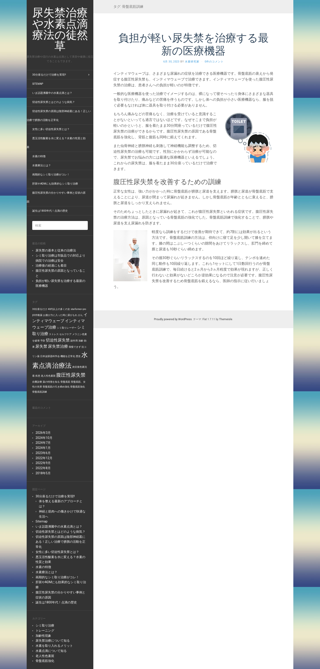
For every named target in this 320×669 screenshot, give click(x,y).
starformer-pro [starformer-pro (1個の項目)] (78, 309)
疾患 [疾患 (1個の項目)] (37, 375)
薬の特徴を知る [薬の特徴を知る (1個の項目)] (51, 381)
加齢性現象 (43, 635)
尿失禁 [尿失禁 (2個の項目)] (41, 346)
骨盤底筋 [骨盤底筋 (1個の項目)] (65, 381)
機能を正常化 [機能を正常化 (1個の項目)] (67, 356)
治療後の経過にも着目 (51, 265)
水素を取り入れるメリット (54, 645)
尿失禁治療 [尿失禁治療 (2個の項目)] (58, 346)
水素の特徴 (39, 156)
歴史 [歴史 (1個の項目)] (78, 356)
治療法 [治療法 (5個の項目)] (62, 365)
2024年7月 (43, 442)
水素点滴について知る (51, 651)
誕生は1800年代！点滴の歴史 (50, 210)
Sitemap (37, 83)
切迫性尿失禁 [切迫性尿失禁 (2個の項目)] (58, 340)
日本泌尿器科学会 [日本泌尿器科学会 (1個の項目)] (50, 356)
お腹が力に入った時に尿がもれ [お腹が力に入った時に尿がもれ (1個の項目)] (60, 315)
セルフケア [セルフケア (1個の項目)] (65, 334)
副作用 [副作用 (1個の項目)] (74, 340)
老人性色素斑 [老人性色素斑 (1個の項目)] (48, 375)
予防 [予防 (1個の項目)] (42, 340)
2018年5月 (43, 473)
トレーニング (45, 630)
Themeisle (225, 319)
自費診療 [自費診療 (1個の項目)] (37, 381)
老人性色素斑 (45, 656)
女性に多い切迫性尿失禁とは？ (51, 129)
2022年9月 (43, 463)
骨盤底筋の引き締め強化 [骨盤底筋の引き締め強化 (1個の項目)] (56, 386)
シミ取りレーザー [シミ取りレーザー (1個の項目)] (66, 327)
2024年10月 (44, 438)
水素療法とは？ (41, 165)
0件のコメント (214, 61)
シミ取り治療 (45, 625)
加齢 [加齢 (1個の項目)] (80, 340)
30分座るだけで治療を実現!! (49, 74)
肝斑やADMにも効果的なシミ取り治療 (55, 183)
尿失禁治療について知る (53, 640)
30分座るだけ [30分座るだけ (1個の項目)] (39, 309)
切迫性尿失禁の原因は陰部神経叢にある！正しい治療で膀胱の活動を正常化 (60, 542)
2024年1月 (43, 448)
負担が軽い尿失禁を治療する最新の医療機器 (193, 43)
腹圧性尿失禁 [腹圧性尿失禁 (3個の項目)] (71, 375)
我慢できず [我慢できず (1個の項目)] (75, 347)
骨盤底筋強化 (45, 661)
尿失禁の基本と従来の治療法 (56, 250)
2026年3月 (43, 432)
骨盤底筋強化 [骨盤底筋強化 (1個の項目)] (77, 386)
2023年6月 (43, 453)
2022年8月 (43, 468)
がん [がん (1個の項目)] (80, 315)
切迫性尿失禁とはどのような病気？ (53, 102)
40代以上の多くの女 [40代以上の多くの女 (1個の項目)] (59, 309)
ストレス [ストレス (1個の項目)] (54, 334)
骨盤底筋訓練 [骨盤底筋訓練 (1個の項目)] (39, 391)
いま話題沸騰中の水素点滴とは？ (52, 92)
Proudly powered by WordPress (173, 319)
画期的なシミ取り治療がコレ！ (51, 174)
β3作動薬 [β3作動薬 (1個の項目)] (37, 315)
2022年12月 (44, 458)
